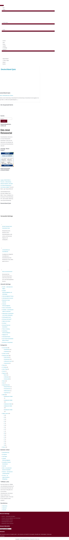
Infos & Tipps (4, 369)
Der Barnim (4, 454)
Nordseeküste (6, 349)
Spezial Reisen (5, 384)
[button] (28, 9)
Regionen (4, 373)
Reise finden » (7, 165)
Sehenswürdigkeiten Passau (7, 296)
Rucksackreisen (7, 388)
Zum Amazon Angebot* (5, 187)
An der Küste (4, 347)
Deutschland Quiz (6, 95)
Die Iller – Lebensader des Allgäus (8, 516)
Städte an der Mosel (6, 321)
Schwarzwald (6, 378)
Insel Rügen (4, 456)
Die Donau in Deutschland (7, 342)
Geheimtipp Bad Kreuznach (7, 298)
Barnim (5, 374)
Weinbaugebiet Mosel (6, 317)
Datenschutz (4, 505)
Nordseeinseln (7, 359)
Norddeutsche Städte (8, 400)
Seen (3, 382)
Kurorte (3, 371)
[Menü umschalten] (28, 11)
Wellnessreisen (7, 390)
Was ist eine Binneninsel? (7, 271)
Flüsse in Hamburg (6, 328)
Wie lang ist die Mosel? (6, 319)
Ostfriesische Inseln (8, 361)
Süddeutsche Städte (8, 405)
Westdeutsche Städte (8, 409)
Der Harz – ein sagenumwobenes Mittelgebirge (5, 477)
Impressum (4, 507)
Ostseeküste (6, 351)
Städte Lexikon (5, 413)
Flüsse (3, 365)
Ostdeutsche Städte (8, 403)
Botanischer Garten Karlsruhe (7, 523)
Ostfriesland (6, 376)
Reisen (3, 380)
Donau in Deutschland (6, 307)
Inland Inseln (6, 357)
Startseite (4, 509)
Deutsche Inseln (5, 355)
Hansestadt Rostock (6, 336)
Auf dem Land (5, 353)
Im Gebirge (4, 367)
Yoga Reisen (6, 392)
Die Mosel (4, 323)
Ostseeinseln (6, 363)
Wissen (11, 95)
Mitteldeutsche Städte (8, 396)
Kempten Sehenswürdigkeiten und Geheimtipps (7, 292)
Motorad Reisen (7, 386)
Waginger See (5, 334)
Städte (3, 394)
